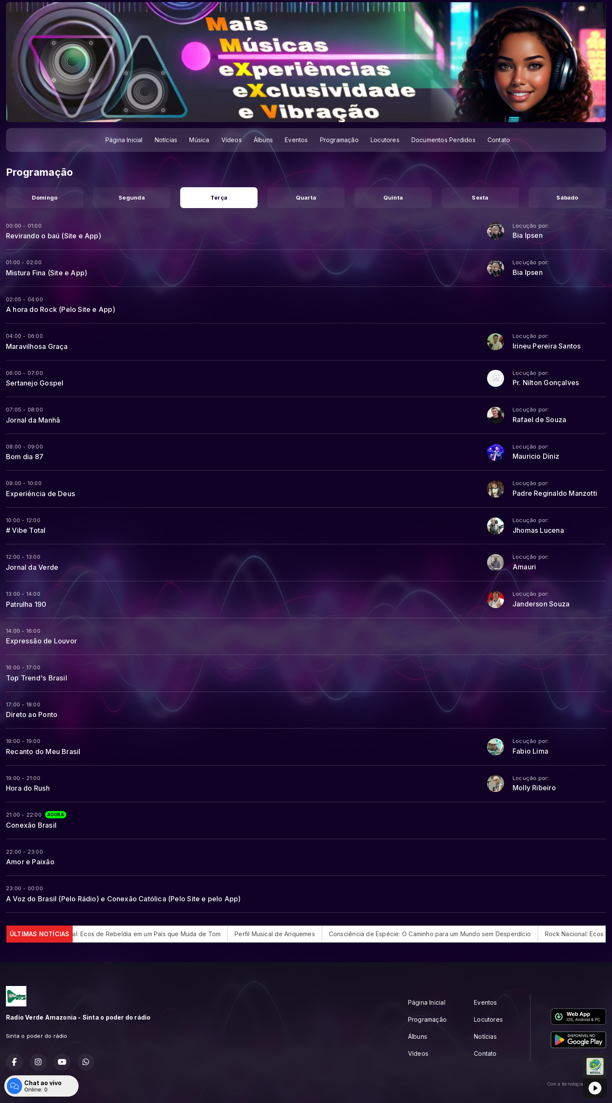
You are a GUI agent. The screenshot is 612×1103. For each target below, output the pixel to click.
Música (199, 139)
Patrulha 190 (26, 604)
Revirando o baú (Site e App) (53, 235)
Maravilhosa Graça (37, 346)
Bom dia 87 (24, 456)
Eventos (296, 139)
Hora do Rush (28, 788)
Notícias (166, 139)
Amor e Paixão (30, 861)
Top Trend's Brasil (36, 678)
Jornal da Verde (32, 567)
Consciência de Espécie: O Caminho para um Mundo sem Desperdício (446, 933)
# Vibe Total (26, 530)
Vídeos (231, 139)
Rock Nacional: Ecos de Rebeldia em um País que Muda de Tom (144, 933)
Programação (339, 139)
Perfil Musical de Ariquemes (291, 933)
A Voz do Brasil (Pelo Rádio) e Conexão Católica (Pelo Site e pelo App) (123, 898)
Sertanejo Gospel (34, 383)
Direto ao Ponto (31, 714)
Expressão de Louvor (41, 641)
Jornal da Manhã (33, 420)
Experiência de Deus (40, 493)
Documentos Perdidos (443, 139)
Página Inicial (124, 139)
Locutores (385, 139)
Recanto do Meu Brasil (43, 751)
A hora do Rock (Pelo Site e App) (60, 309)
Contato (498, 139)
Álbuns (263, 139)
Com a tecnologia (576, 1084)
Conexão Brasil (31, 825)
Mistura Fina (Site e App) (46, 273)
